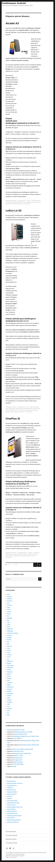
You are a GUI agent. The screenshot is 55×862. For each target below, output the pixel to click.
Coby (8, 624)
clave (7, 408)
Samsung (10, 693)
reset (11, 203)
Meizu (9, 663)
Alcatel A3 (12, 23)
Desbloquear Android (14, 3)
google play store (29, 202)
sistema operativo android (16, 411)
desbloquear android (19, 202)
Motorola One (11, 790)
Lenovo (9, 654)
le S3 (9, 410)
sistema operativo (26, 555)
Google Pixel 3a (12, 785)
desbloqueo (30, 408)
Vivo (8, 706)
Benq (8, 614)
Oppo (9, 685)
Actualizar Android (11, 835)
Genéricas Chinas (12, 633)
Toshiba (9, 702)
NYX (8, 680)
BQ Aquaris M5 (17, 758)
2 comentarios (26, 203)
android (32, 407)
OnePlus (30, 554)
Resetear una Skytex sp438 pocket (22, 749)
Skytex (9, 695)
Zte (8, 713)
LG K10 (14, 766)
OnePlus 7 (10, 787)
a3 (32, 200)
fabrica (25, 554)
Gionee (9, 635)
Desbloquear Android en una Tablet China (26, 736)
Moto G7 (9, 796)
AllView (9, 598)
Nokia (9, 674)
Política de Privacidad (11, 857)
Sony (8, 697)
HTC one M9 (19, 755)
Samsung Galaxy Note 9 (14, 815)
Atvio (8, 609)
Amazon (9, 601)
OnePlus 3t (13, 418)
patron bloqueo (29, 410)
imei (36, 202)
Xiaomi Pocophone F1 (14, 820)
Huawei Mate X (11, 794)
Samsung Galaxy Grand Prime (21, 753)
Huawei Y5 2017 (19, 730)
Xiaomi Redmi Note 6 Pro (15, 807)
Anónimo (10, 730)
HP (8, 642)
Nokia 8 (9, 798)
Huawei (9, 646)
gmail (34, 408)
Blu (8, 616)
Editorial (10, 629)
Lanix (9, 650)
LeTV (27, 407)
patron (23, 410)
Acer (8, 594)
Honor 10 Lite (11, 805)
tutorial (20, 203)
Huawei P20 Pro (12, 811)
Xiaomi (9, 708)
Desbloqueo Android (11, 200)
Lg (8, 659)
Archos (9, 605)
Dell (8, 626)
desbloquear (10, 202)
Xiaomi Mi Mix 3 (12, 792)
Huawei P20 (10, 818)
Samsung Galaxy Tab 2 (20, 734)
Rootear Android (11, 831)
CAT (8, 622)
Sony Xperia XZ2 (12, 800)
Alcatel (28, 200)
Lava (8, 652)
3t (34, 552)
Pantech (9, 689)
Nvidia (9, 678)
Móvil (9, 669)
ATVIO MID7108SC (18, 764)
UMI (8, 704)
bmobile (9, 618)
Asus (8, 607)
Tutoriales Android (11, 843)
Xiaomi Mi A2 (11, 809)
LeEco (12, 410)
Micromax (10, 665)
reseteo (19, 555)
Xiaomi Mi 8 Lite (12, 813)
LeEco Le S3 (13, 210)
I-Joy (8, 648)
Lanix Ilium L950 (18, 751)
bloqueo (37, 407)
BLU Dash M (19, 762)
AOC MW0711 (18, 738)
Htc (8, 644)
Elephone (10, 631)
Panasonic (10, 687)
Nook (8, 676)
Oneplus (30, 552)
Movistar (10, 672)
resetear (15, 203)
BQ (8, 620)
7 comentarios (28, 411)
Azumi (9, 611)
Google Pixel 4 (11, 781)
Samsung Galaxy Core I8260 (23, 732)
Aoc (8, 603)
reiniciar (36, 410)
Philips (9, 691)
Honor (9, 639)
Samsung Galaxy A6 (13, 802)
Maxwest (10, 661)
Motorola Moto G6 (12, 822)
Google (38, 408)
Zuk (8, 715)
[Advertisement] (27, 9)
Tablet (9, 700)
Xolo (8, 710)
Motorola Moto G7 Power (15, 783)
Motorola (10, 667)
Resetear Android (11, 839)
